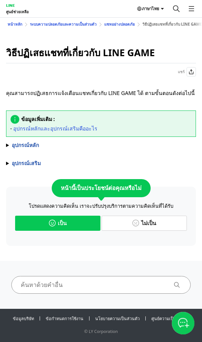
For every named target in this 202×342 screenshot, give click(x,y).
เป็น (58, 223)
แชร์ (187, 72)
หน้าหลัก (15, 24)
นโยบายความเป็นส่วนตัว (117, 318)
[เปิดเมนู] (191, 8)
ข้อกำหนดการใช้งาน (64, 318)
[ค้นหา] (176, 8)
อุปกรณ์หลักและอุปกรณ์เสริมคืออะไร (55, 128)
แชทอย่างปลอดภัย (119, 24)
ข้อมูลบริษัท (23, 318)
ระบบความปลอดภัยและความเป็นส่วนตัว (63, 24)
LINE (10, 5)
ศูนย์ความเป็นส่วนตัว (170, 318)
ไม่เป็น (144, 223)
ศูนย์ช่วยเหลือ (17, 11)
